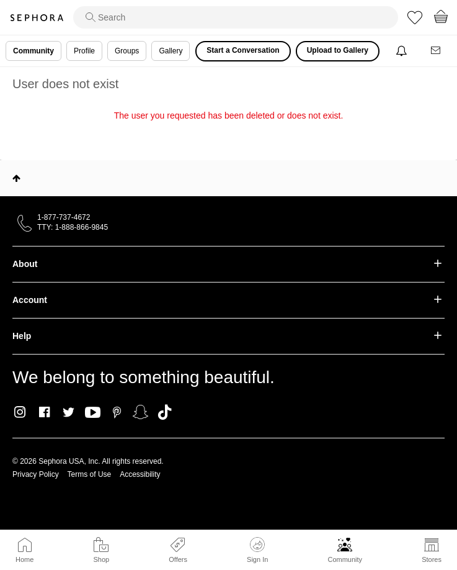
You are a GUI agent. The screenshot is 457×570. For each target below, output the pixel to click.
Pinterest (117, 412)
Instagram (20, 412)
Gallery (170, 51)
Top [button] (16, 178)
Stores (431, 559)
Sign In (257, 550)
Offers (178, 559)
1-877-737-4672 (63, 217)
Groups (127, 51)
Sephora (36, 17)
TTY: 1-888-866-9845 (72, 227)
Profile (84, 51)
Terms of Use (90, 474)
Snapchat (140, 412)
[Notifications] (403, 51)
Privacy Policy (35, 474)
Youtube (92, 412)
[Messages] (436, 51)
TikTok (164, 412)
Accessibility (140, 474)
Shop (101, 559)
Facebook (44, 412)
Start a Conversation (242, 50)
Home (24, 559)
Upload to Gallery (337, 50)
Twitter (68, 412)
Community (344, 559)
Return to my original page (228, 133)
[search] (235, 17)
